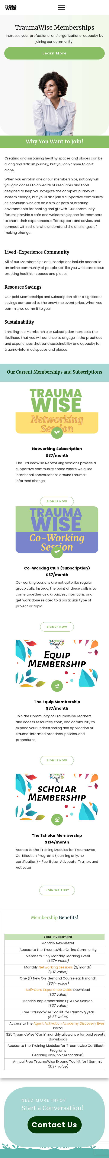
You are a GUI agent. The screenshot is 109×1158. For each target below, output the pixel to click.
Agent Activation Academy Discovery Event (70, 1023)
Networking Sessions (56, 967)
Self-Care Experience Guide (49, 989)
